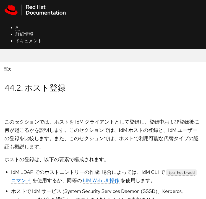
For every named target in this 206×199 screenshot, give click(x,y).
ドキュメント (28, 41)
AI (17, 27)
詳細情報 (24, 34)
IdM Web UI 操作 (101, 180)
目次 (8, 68)
